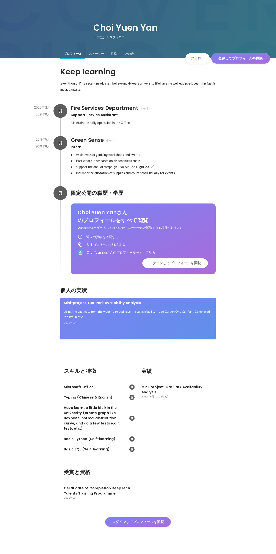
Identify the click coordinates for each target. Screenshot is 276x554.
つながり (130, 53)
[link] (138, 318)
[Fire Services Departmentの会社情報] (60, 111)
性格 (114, 53)
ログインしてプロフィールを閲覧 (175, 263)
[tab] (72, 53)
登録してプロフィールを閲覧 (240, 58)
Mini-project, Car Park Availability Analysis (102, 302)
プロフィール (73, 53)
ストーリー (96, 53)
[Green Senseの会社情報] (60, 143)
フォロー (197, 58)
